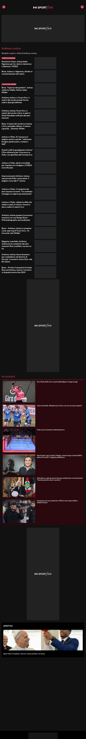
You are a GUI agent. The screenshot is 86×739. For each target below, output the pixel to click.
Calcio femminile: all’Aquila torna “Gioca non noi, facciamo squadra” (59, 406)
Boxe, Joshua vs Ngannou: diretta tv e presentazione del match (17, 72)
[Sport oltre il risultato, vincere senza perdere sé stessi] (5, 648)
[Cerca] (82, 7)
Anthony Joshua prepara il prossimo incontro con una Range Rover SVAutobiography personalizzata (17, 217)
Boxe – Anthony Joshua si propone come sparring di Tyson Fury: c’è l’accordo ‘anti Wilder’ (16, 230)
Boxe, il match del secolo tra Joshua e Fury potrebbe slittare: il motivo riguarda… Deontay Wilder (17, 126)
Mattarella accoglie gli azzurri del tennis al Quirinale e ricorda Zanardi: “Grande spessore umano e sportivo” (60, 479)
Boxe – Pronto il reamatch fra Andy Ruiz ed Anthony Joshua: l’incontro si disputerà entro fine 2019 (17, 269)
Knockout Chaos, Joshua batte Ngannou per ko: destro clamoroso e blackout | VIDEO (16, 63)
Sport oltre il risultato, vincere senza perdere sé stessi (24, 654)
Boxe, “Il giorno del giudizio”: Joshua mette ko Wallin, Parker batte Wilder (17, 90)
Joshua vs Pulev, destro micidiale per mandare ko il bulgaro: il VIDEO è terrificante (17, 165)
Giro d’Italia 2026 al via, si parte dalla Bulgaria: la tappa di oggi (57, 382)
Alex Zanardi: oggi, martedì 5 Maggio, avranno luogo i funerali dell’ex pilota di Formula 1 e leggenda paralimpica (59, 456)
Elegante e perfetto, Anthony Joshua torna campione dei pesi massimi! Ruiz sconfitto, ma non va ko (16, 245)
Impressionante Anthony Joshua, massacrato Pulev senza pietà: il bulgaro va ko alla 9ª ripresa (16, 178)
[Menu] (3, 7)
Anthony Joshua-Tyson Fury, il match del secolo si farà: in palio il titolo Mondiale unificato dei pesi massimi (16, 114)
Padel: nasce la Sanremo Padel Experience (51, 430)
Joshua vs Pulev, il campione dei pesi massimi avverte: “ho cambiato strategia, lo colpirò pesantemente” (17, 191)
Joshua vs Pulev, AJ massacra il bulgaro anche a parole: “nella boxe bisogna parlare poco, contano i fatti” (16, 140)
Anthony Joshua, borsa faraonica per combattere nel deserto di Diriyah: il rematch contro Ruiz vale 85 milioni (17, 258)
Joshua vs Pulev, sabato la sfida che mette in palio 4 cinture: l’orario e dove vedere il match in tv (17, 204)
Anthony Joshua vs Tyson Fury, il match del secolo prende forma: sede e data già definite (15, 100)
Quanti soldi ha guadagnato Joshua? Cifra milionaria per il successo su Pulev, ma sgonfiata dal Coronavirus (17, 152)
